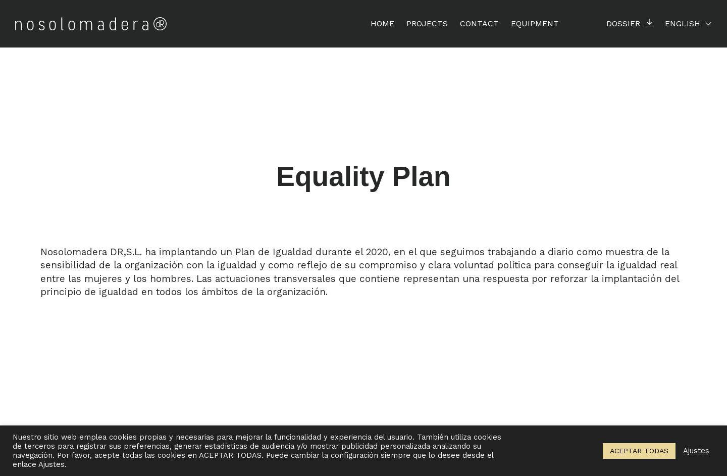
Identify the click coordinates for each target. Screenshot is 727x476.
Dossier (623, 23)
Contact (479, 23)
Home (382, 23)
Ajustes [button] (696, 450)
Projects (427, 23)
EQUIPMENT (535, 23)
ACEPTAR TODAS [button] (639, 451)
